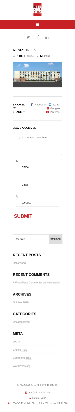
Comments (22, 357)
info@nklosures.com (37, 392)
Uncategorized (21, 321)
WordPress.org (21, 365)
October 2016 (21, 302)
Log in (16, 341)
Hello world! (19, 263)
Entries (20, 349)
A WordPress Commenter (27, 282)
